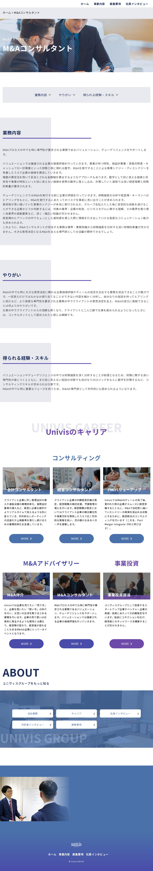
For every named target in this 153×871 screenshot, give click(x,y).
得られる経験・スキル (100, 95)
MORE (26, 538)
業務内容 (43, 95)
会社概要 (40, 713)
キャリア (83, 713)
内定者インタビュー (36, 724)
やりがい (67, 95)
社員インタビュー (137, 3)
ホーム (85, 3)
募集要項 (115, 3)
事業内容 (99, 3)
